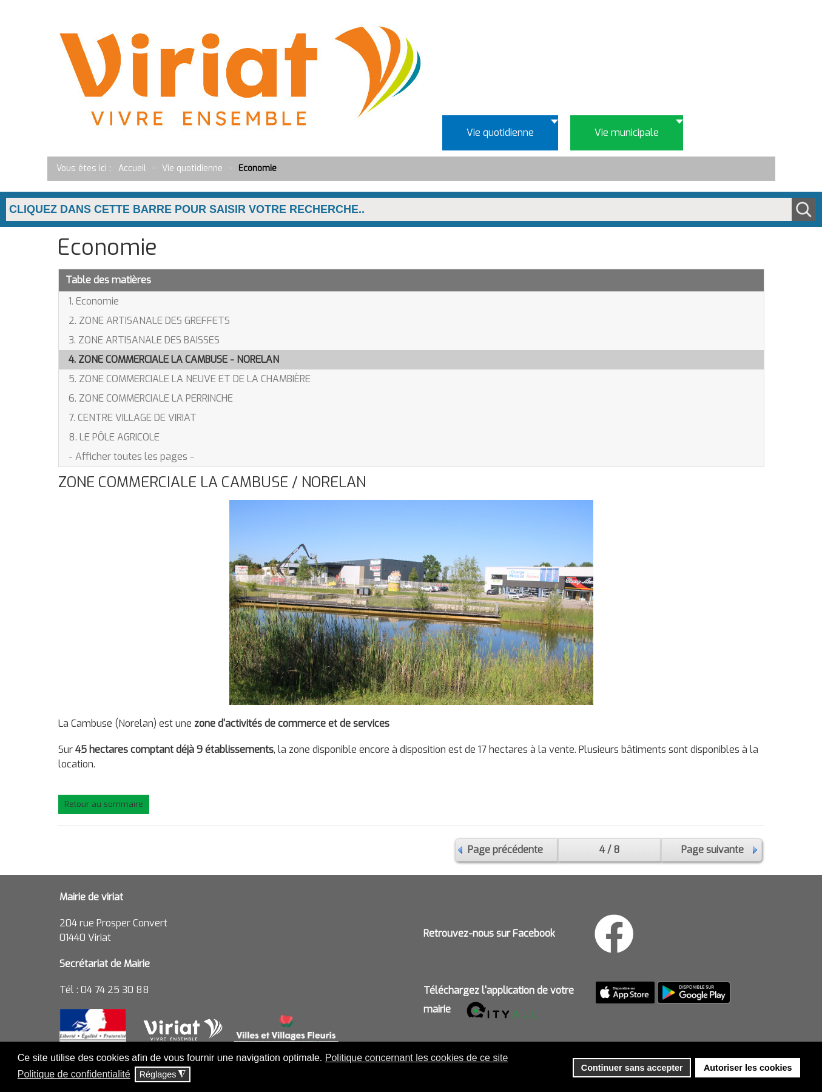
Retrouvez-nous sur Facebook (489, 933)
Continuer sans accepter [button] (632, 1068)
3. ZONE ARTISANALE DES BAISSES (144, 340)
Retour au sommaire (103, 804)
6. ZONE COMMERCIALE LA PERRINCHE (151, 398)
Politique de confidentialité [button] (74, 1074)
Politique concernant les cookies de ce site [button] (416, 1058)
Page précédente (505, 849)
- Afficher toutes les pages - (131, 456)
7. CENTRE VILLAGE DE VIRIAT (133, 417)
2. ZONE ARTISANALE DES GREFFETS (149, 320)
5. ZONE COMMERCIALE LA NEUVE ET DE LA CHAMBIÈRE (190, 378)
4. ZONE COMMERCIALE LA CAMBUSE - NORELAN (174, 359)
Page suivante (712, 849)
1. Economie (94, 301)
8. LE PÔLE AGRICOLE (114, 437)
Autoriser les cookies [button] (748, 1068)
